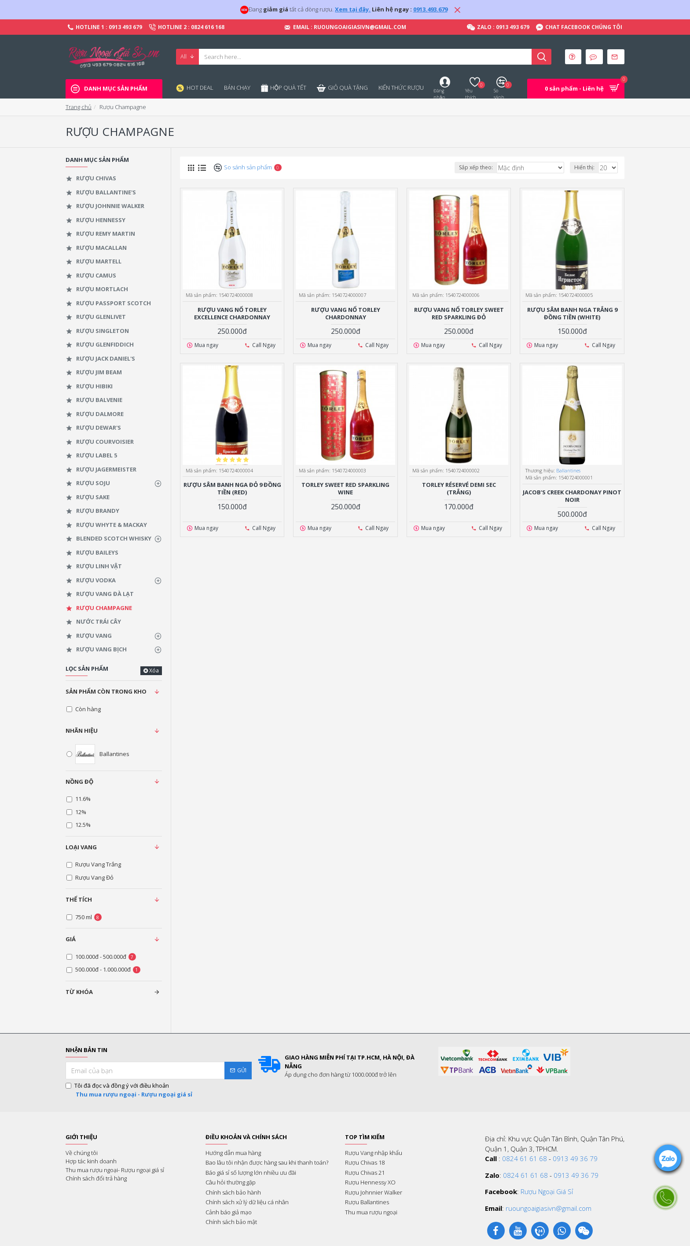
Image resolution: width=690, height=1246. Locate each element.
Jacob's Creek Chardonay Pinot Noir (572, 496)
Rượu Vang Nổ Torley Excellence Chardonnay (232, 313)
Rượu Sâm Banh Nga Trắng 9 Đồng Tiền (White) (572, 313)
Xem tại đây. (353, 9)
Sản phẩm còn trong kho (106, 691)
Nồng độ (79, 782)
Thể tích (79, 899)
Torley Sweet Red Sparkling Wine (345, 488)
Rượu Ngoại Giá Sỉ (547, 1191)
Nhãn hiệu (82, 730)
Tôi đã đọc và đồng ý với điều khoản (130, 1090)
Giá (71, 939)
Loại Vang (81, 847)
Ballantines (568, 470)
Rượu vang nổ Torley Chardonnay (345, 313)
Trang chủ (79, 107)
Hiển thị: (586, 167)
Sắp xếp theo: (488, 167)
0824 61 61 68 (524, 1158)
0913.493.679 (430, 9)
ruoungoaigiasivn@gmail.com (548, 1208)
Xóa (154, 670)
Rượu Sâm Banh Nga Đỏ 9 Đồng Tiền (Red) (232, 488)
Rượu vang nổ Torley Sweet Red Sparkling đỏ (459, 313)
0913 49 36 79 (575, 1158)
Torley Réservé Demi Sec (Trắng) (459, 488)
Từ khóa (79, 992)
